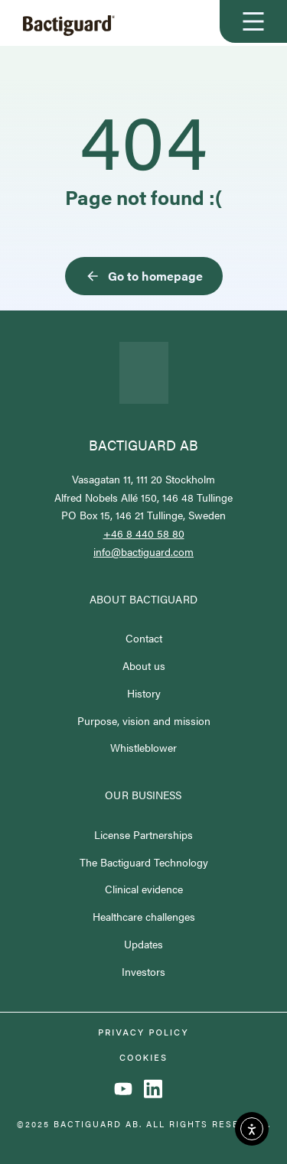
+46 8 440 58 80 (143, 533)
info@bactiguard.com (143, 551)
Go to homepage (144, 275)
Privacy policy (143, 1033)
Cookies (143, 1058)
